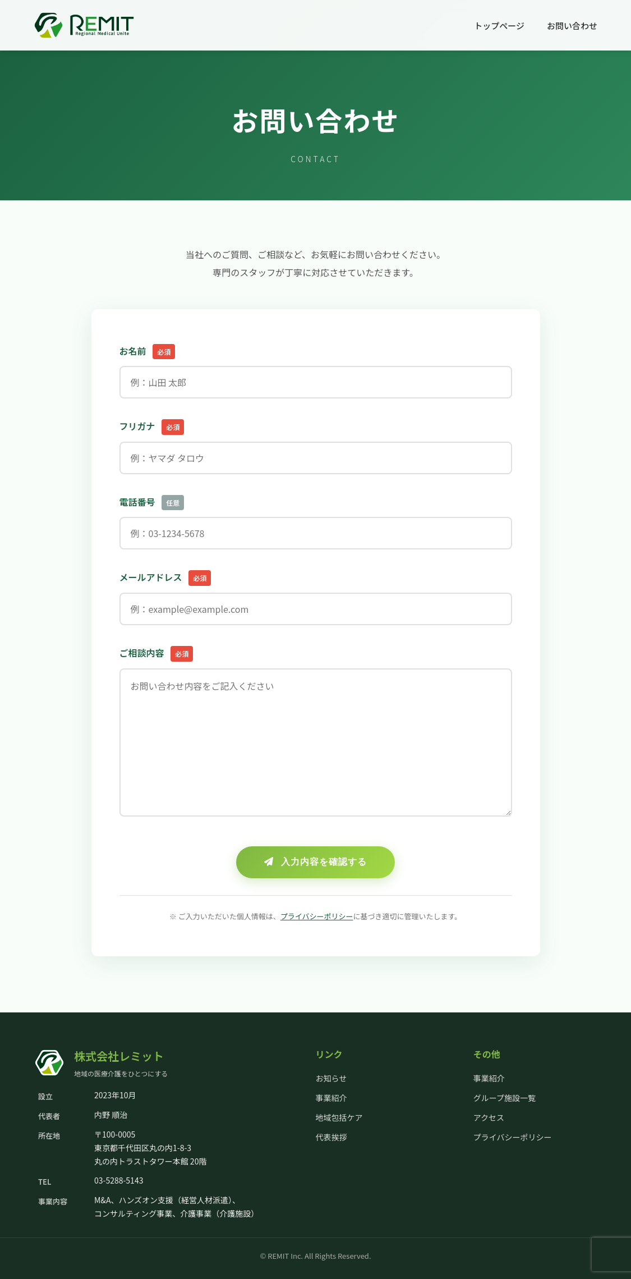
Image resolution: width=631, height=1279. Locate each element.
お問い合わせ (572, 25)
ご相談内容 (156, 654)
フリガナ (152, 427)
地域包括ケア (339, 1117)
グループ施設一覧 (504, 1097)
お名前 (147, 352)
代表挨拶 (331, 1137)
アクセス (488, 1117)
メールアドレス (165, 578)
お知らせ (331, 1078)
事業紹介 (331, 1097)
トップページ (499, 25)
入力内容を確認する (315, 862)
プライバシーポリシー (316, 916)
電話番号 (152, 503)
